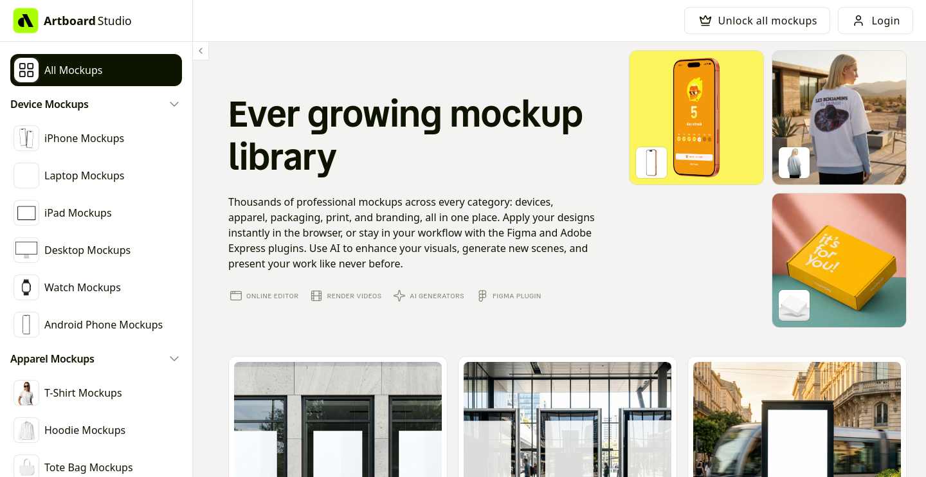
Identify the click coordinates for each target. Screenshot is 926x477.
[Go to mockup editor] (696, 117)
